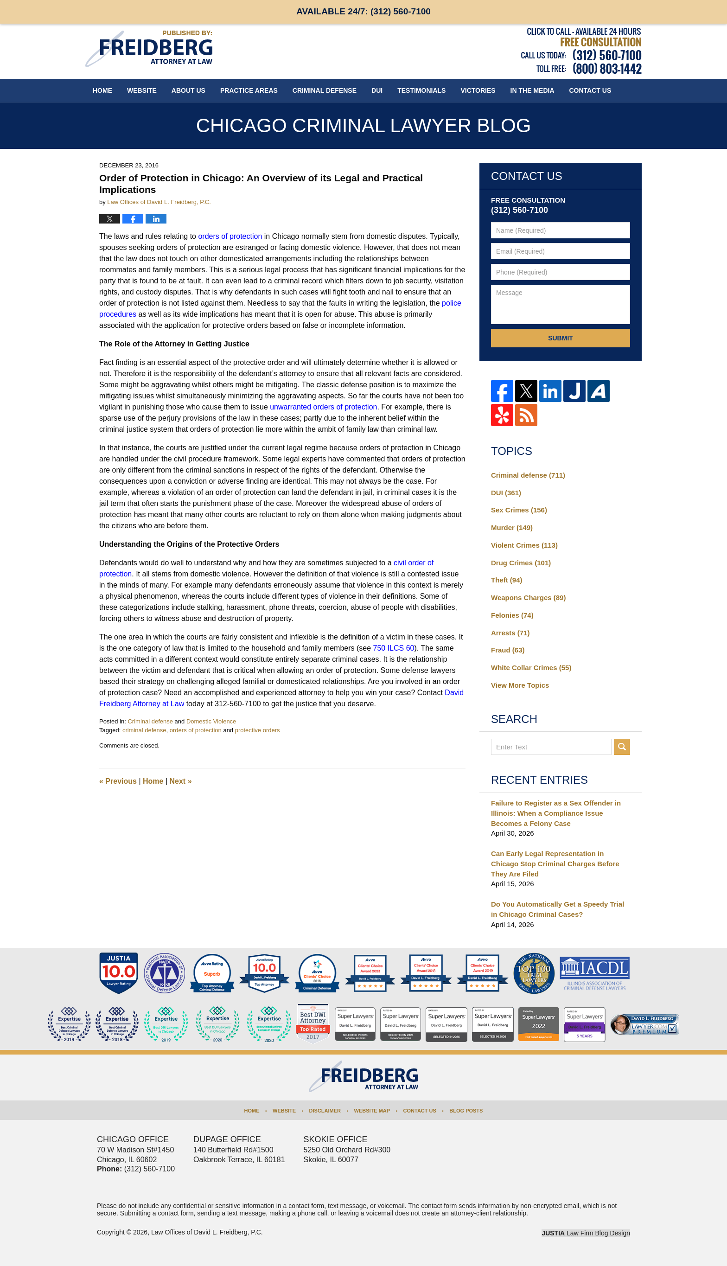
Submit (560, 338)
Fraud (508, 650)
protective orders (257, 730)
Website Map (372, 1110)
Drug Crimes (521, 563)
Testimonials (421, 90)
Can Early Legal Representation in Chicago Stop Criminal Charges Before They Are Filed (555, 864)
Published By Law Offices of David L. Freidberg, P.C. (581, 51)
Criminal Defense (325, 90)
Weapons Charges (528, 597)
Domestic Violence (211, 721)
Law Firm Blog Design (586, 1233)
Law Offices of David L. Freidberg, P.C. (207, 1232)
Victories (477, 90)
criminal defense (144, 730)
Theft (507, 580)
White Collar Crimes (531, 667)
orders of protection (196, 730)
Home (102, 90)
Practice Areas (249, 90)
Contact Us (419, 1110)
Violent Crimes (524, 545)
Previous (118, 781)
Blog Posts (466, 1110)
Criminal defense (150, 721)
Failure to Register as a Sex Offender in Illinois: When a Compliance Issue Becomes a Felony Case (556, 813)
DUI (377, 90)
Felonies (512, 615)
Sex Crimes (519, 510)
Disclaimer (325, 1110)
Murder (512, 527)
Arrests (510, 633)
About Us (188, 90)
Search (622, 747)
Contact (590, 90)
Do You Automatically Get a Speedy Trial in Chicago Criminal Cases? (557, 909)
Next (181, 781)
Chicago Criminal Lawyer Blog (148, 49)
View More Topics (520, 685)
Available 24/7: (363, 11)
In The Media (532, 90)
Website (142, 90)
